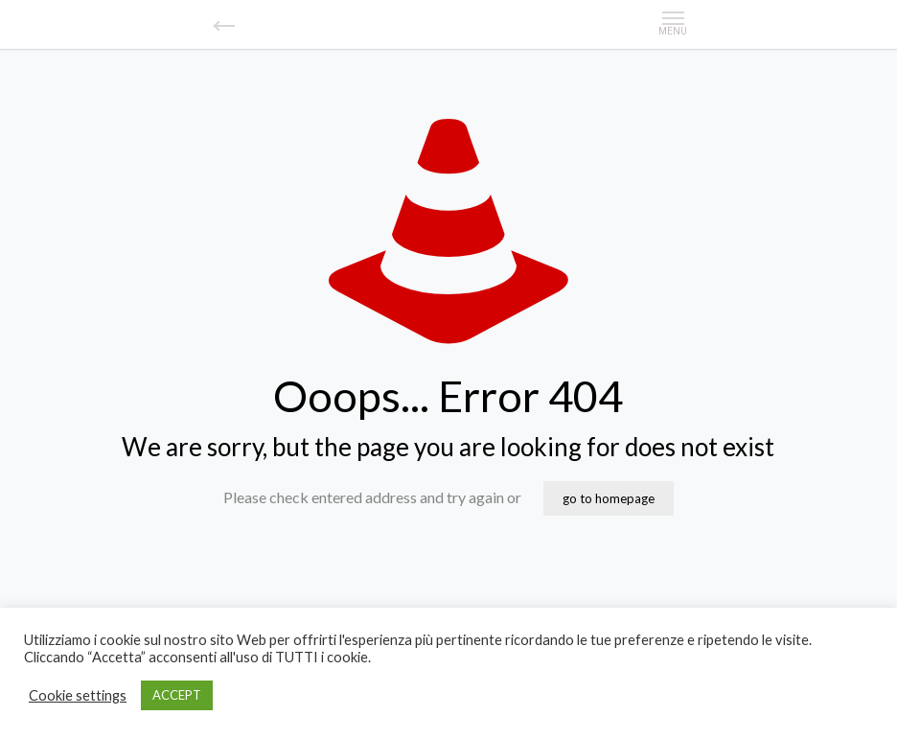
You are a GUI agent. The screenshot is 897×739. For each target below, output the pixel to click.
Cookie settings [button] (77, 695)
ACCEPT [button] (176, 695)
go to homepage (609, 498)
